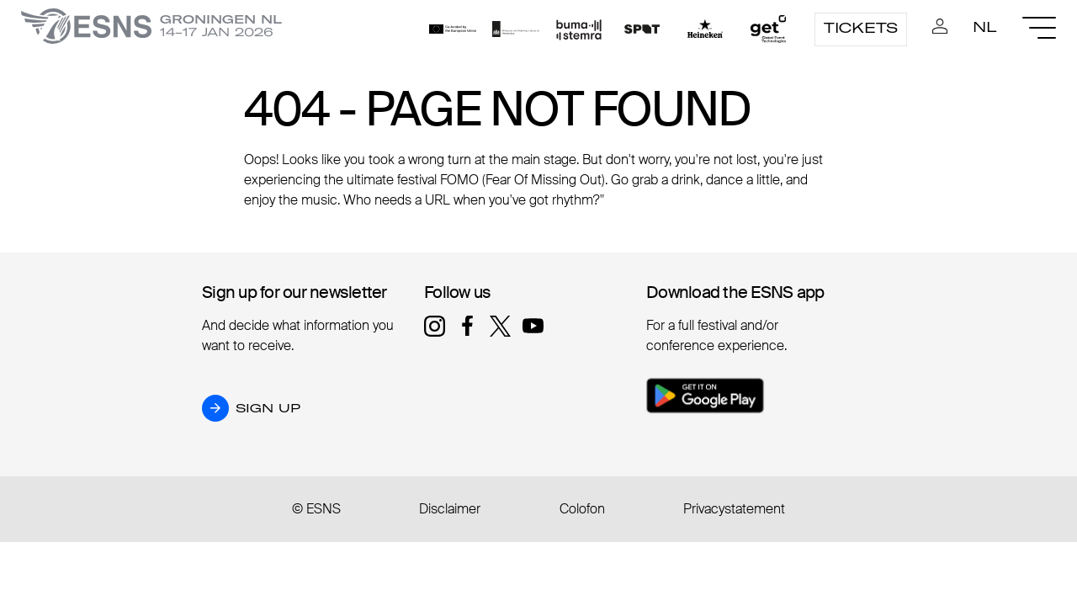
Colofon (582, 509)
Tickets (861, 27)
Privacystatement (734, 509)
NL (985, 27)
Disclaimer (449, 509)
